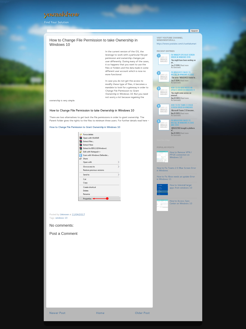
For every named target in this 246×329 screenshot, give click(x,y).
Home (100, 313)
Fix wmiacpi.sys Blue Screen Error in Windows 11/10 (183, 55)
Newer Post (57, 313)
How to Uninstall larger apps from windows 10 (181, 186)
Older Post (142, 313)
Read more (184, 65)
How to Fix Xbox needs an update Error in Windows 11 (183, 88)
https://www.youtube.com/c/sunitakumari (176, 43)
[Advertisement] (77, 73)
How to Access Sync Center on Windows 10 (181, 202)
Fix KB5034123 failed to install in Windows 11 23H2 (182, 73)
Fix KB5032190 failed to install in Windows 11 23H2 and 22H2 (182, 122)
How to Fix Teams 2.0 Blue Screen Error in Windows (182, 106)
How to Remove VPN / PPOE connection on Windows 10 (181, 155)
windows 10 (61, 217)
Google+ (4, 1)
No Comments (176, 67)
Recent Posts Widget (163, 140)
